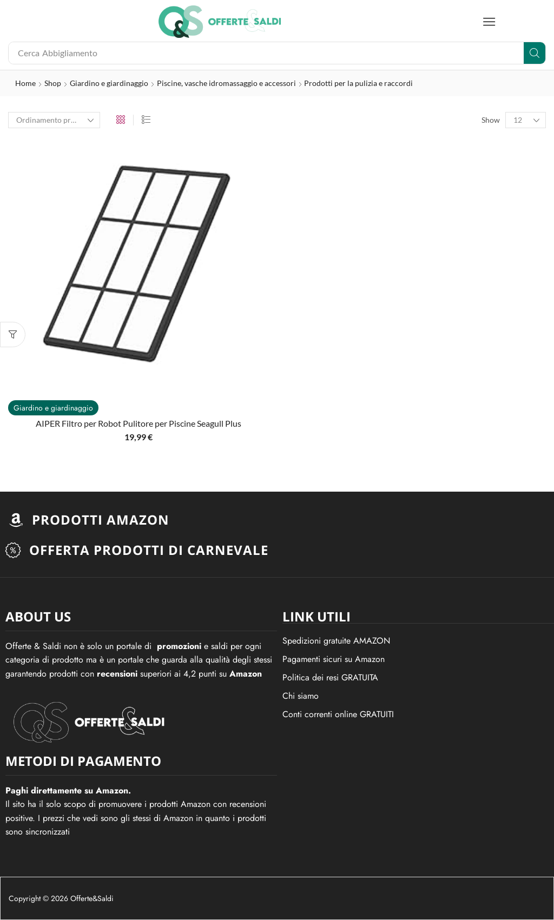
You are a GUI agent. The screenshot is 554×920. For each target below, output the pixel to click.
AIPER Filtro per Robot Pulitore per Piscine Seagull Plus (138, 423)
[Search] (534, 53)
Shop (52, 83)
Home (25, 83)
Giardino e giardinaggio (109, 83)
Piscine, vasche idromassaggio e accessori (226, 83)
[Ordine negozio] (54, 120)
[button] (489, 22)
